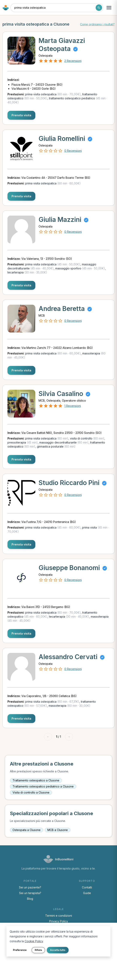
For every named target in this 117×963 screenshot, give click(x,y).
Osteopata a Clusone (27, 830)
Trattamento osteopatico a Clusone (36, 780)
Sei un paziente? (30, 887)
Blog (30, 898)
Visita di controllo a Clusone (31, 792)
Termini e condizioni (58, 915)
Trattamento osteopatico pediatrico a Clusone (43, 786)
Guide (87, 893)
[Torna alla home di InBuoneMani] (5, 7)
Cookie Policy (34, 941)
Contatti (87, 887)
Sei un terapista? (30, 893)
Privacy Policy (58, 921)
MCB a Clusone (57, 830)
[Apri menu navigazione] (109, 8)
